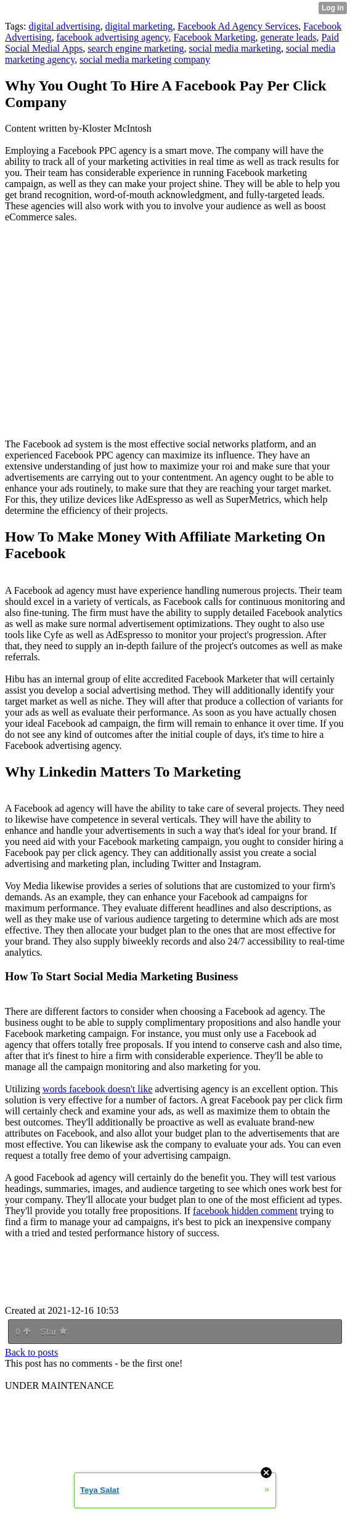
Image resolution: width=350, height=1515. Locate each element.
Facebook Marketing (215, 37)
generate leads (288, 37)
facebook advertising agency (113, 37)
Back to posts (31, 1352)
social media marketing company (144, 59)
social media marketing (235, 48)
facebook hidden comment (245, 1210)
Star (53, 1332)
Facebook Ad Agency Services (237, 26)
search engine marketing (136, 48)
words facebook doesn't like (97, 1089)
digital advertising (64, 26)
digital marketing (139, 26)
